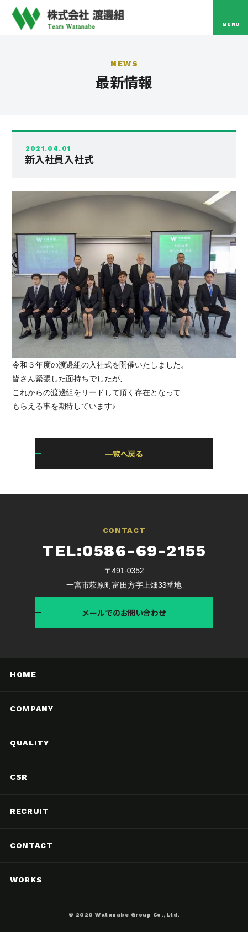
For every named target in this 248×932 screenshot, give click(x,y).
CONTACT (31, 845)
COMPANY (32, 708)
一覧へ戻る (124, 453)
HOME (23, 674)
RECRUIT (29, 811)
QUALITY (29, 742)
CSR (19, 777)
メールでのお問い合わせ (124, 612)
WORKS (26, 879)
